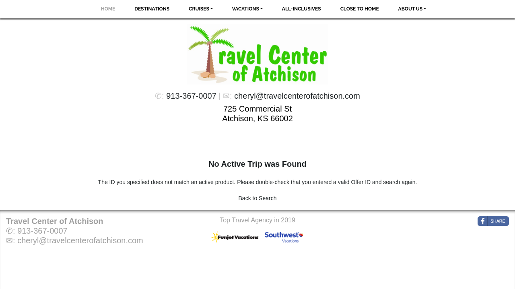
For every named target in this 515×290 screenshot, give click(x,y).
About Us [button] (410, 9)
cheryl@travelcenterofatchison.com (297, 95)
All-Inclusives (301, 9)
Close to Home (359, 9)
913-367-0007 (191, 95)
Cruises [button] (199, 9)
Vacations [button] (245, 9)
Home (108, 9)
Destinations (151, 9)
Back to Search (258, 198)
